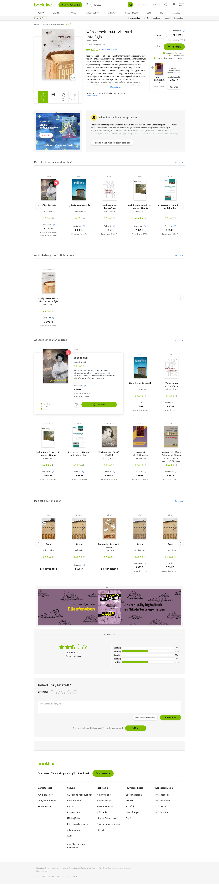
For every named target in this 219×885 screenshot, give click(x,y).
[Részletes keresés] (87, 4)
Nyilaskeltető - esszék (79, 205)
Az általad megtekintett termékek (54, 256)
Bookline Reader (105, 807)
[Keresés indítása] (130, 4)
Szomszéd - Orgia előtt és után (109, 546)
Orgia (48, 544)
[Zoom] (73, 78)
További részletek (92, 96)
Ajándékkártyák (104, 801)
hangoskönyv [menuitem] (91, 12)
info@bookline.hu (47, 801)
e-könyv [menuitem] (72, 12)
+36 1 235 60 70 (45, 795)
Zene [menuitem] (149, 12)
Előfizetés (178, 19)
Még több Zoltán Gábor (47, 501)
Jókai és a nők (48, 205)
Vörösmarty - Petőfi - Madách (109, 454)
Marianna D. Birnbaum (171, 462)
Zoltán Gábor (79, 212)
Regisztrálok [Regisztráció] (143, 5)
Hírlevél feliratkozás (107, 819)
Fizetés (129, 801)
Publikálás (170, 718)
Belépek (136, 728)
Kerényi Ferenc (109, 459)
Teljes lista (180, 163)
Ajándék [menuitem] (177, 12)
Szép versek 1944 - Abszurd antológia (48, 300)
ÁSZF (69, 836)
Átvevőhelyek (132, 813)
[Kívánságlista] (165, 4)
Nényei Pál (140, 212)
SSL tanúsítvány (42, 872)
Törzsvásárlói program (108, 824)
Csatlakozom (103, 774)
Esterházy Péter (171, 459)
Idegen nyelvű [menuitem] (131, 12)
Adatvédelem (73, 830)
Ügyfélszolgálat (154, 19)
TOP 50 (100, 830)
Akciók (167, 19)
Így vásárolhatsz (135, 18)
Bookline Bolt (45, 807)
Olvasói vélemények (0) (111, 50)
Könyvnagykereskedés (78, 824)
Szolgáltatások (134, 795)
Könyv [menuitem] (41, 12)
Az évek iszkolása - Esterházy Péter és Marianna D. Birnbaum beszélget (171, 454)
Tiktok (160, 807)
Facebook (162, 795)
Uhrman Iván (140, 459)
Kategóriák (39, 18)
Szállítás (130, 807)
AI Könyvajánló (70, 4)
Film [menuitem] (162, 12)
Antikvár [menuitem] (112, 12)
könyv (48, 177)
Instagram (162, 801)
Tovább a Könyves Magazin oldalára (112, 145)
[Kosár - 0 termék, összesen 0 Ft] (178, 4)
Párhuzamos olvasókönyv (109, 207)
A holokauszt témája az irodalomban (170, 207)
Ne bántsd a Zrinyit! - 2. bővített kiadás (140, 207)
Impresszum (73, 813)
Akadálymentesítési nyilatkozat (77, 846)
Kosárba (174, 47)
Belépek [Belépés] (156, 5)
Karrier (70, 807)
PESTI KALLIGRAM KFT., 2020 (96, 45)
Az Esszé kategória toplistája (50, 340)
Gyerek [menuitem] (56, 12)
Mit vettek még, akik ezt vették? (53, 163)
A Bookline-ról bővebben (79, 795)
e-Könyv (79, 516)
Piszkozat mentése (145, 718)
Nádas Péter (109, 212)
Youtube (161, 813)
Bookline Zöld (74, 801)
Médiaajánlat (73, 819)
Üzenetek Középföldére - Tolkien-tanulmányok (140, 454)
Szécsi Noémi (49, 212)
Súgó (128, 819)
